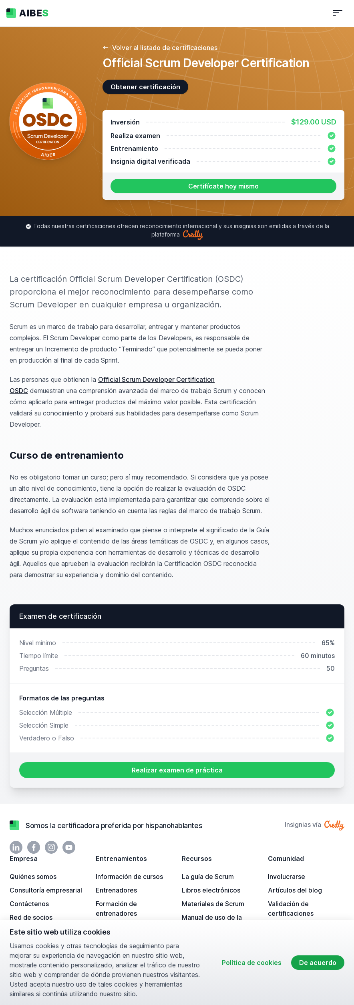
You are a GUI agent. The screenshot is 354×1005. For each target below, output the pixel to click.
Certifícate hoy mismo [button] (223, 186)
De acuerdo (317, 963)
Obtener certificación (145, 87)
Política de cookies (252, 963)
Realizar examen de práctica (177, 770)
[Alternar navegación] (338, 13)
